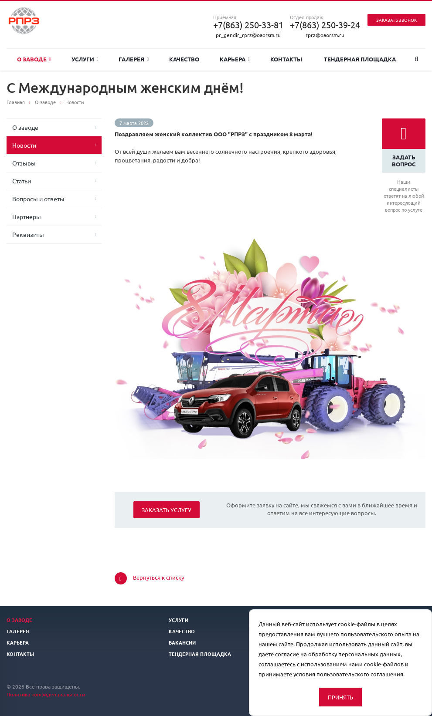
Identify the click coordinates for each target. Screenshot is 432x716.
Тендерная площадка (360, 59)
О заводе (34, 59)
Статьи (21, 181)
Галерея (134, 59)
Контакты (286, 59)
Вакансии (182, 642)
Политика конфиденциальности (46, 694)
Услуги (85, 59)
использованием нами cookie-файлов (352, 664)
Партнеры (26, 216)
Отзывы (24, 163)
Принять (340, 697)
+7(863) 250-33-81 (248, 24)
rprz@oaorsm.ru (325, 35)
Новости (24, 145)
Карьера (235, 59)
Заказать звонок (396, 20)
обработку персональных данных (354, 654)
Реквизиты (28, 234)
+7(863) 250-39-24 (325, 24)
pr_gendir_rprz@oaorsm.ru (248, 35)
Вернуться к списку (149, 578)
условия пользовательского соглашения (348, 674)
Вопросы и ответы (38, 199)
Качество (184, 59)
